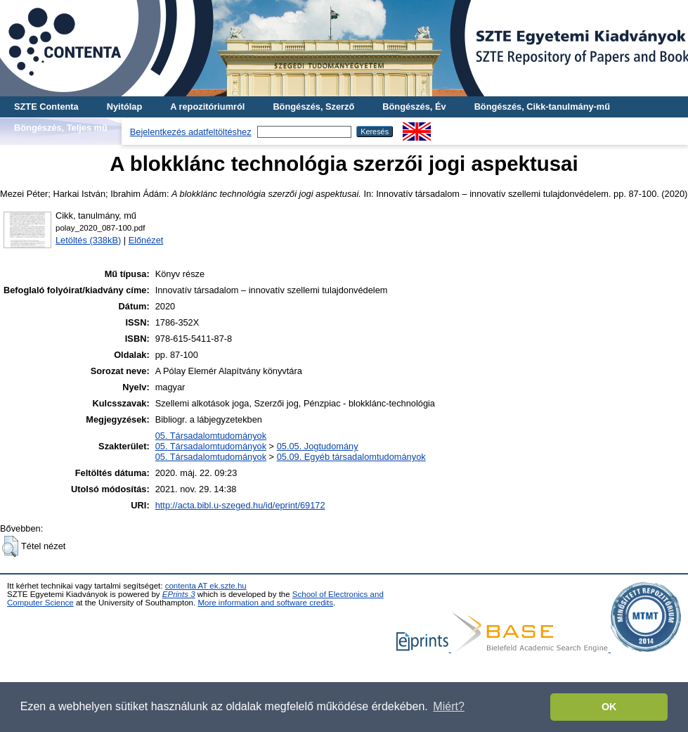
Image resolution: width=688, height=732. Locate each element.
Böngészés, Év (414, 106)
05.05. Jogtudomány (317, 446)
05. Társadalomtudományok (210, 435)
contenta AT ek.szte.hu (206, 586)
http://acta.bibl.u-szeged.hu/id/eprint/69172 (240, 505)
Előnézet (146, 240)
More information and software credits (265, 602)
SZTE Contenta (46, 106)
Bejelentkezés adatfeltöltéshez (191, 132)
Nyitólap (124, 106)
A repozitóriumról (207, 106)
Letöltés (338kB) (88, 240)
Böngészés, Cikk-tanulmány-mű (542, 106)
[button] (10, 546)
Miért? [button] (448, 706)
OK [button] (609, 706)
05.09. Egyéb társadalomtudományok (351, 456)
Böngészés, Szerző (313, 106)
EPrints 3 (178, 594)
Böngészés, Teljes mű (61, 127)
